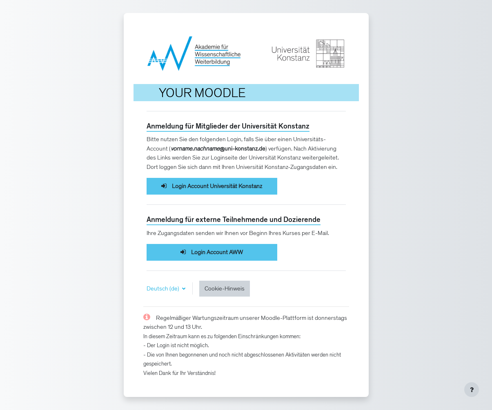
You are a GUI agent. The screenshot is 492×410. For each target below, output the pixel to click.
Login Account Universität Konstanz (211, 186)
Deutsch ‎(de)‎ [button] (163, 288)
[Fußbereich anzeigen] (471, 389)
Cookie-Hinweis (225, 288)
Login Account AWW (211, 252)
